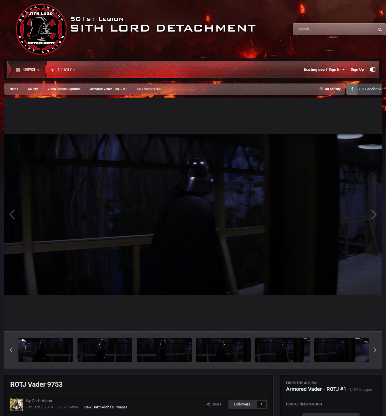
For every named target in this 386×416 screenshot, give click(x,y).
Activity (63, 69)
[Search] (319, 29)
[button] (10, 350)
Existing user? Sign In (324, 69)
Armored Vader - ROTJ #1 (316, 389)
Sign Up (357, 69)
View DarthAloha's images (105, 407)
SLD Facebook (369, 89)
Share (214, 404)
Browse (28, 69)
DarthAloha (42, 400)
